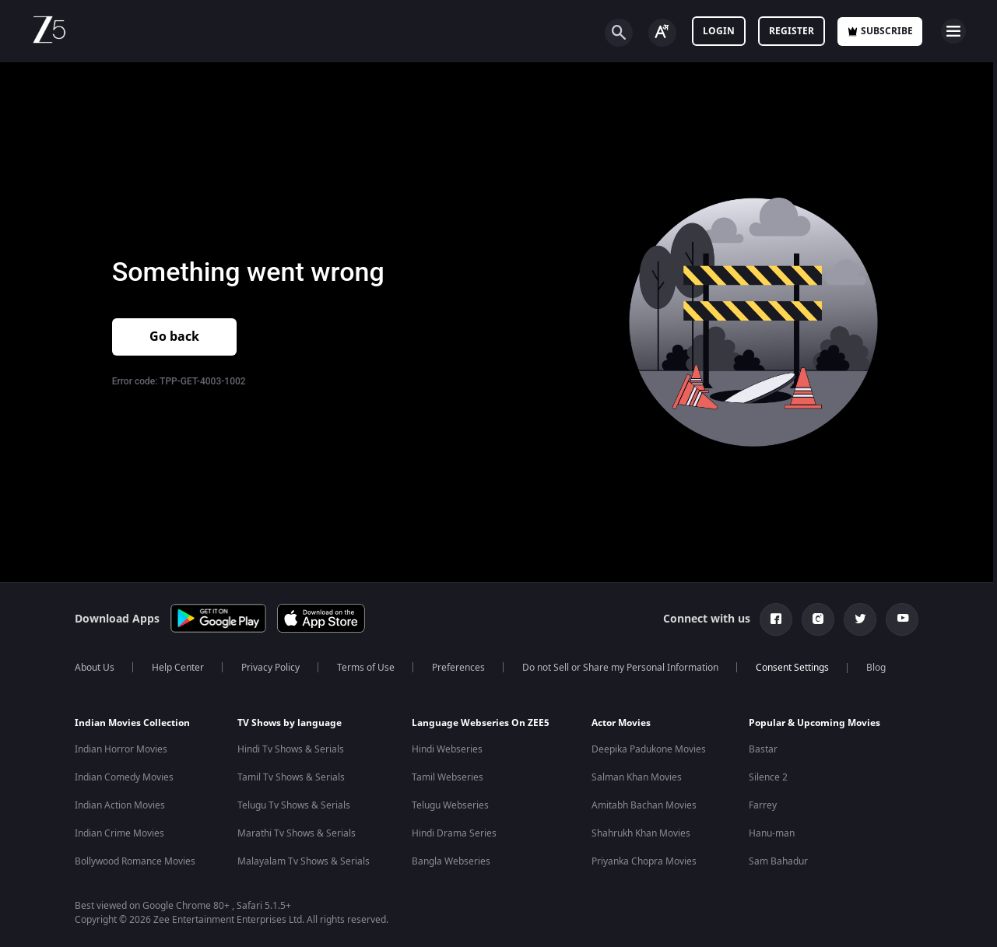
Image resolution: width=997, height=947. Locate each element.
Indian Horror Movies (121, 749)
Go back (174, 337)
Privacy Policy (270, 668)
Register (791, 31)
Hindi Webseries (447, 749)
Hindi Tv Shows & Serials (290, 749)
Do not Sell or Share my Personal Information (620, 668)
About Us (94, 668)
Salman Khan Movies (637, 777)
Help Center (178, 668)
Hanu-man (772, 833)
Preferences (458, 668)
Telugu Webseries (450, 805)
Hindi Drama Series (454, 833)
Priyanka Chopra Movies (644, 861)
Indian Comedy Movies (124, 777)
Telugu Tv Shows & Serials (293, 805)
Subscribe (880, 31)
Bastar (763, 749)
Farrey (763, 805)
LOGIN (719, 31)
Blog (876, 668)
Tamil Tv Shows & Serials (291, 777)
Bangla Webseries (451, 861)
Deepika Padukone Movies (649, 749)
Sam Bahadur (778, 861)
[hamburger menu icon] (953, 31)
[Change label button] (662, 33)
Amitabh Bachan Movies (644, 805)
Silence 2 (768, 777)
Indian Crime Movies (119, 833)
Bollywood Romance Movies (135, 861)
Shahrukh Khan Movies (641, 833)
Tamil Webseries (447, 777)
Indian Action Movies (120, 805)
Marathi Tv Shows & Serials (296, 833)
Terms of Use (366, 668)
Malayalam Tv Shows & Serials (303, 861)
